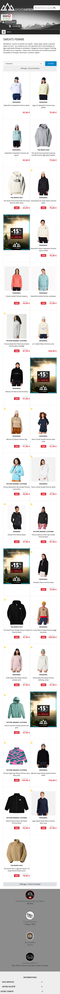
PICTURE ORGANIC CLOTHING (16, 340)
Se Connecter (9, 22)
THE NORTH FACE (43, 150)
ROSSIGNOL (17, 102)
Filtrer (51, 64)
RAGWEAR (16, 531)
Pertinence (24, 64)
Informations (30, 977)
